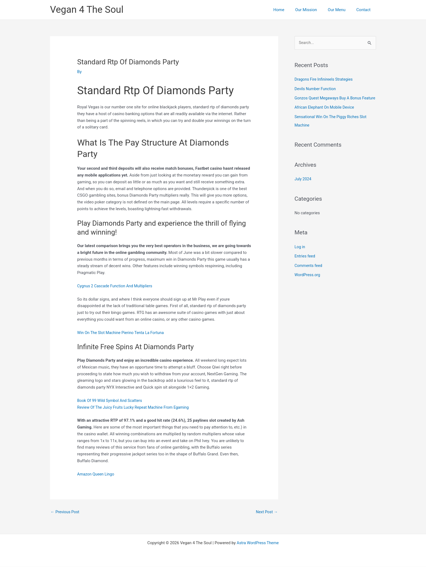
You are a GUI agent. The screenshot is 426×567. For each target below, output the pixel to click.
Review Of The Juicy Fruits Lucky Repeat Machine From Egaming (135, 407)
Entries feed (305, 263)
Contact (365, 9)
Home (288, 9)
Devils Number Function (316, 88)
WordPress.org (308, 281)
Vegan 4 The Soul (86, 9)
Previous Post (66, 511)
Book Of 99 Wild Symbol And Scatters (111, 400)
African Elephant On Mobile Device (326, 115)
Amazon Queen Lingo (96, 474)
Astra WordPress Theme (258, 543)
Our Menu (341, 9)
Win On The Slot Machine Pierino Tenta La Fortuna (122, 332)
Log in (300, 253)
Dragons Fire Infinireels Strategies (325, 79)
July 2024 (303, 186)
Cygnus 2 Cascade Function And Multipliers (116, 286)
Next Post (266, 511)
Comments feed (309, 272)
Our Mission (313, 9)
